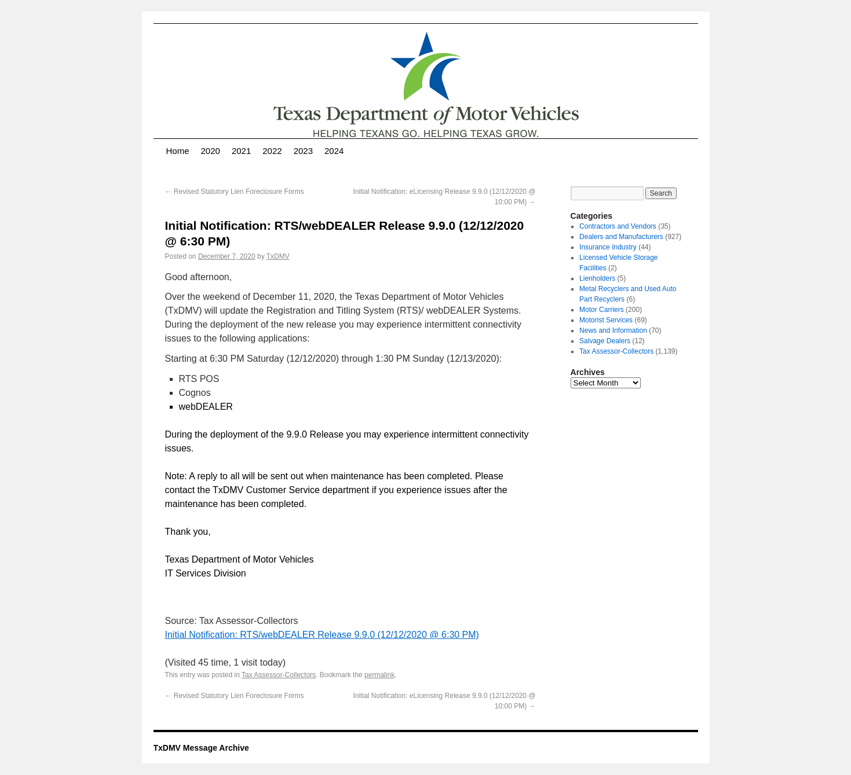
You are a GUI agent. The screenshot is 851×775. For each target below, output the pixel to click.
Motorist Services (606, 320)
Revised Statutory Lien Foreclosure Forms (234, 192)
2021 (241, 151)
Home (177, 151)
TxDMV (278, 256)
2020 (210, 151)
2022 (272, 151)
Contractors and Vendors (617, 226)
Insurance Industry (608, 247)
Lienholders (597, 278)
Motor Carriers (601, 310)
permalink (379, 675)
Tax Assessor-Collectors (279, 675)
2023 (303, 151)
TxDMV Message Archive (201, 747)
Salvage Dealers (604, 341)
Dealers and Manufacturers (621, 237)
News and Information (613, 330)
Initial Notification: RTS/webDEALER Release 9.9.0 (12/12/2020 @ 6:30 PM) (322, 635)
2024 (334, 151)
